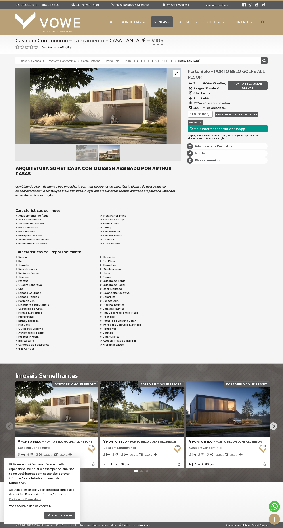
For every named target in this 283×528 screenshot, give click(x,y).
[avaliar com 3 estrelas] (27, 47)
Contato (242, 22)
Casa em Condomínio (41, 40)
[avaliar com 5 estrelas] (36, 47)
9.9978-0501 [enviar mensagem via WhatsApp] (87, 5)
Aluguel (188, 22)
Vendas (162, 22)
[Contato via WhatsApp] (274, 506)
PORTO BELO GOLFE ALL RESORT (226, 74)
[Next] (273, 426)
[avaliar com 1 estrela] (17, 47)
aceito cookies (59, 515)
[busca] (262, 21)
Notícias (215, 22)
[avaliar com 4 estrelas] (31, 47)
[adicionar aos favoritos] (92, 464)
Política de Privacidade (136, 525)
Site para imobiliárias (237, 525)
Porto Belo (199, 71)
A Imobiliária (133, 22)
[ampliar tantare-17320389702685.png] (91, 106)
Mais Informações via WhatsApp (217, 128)
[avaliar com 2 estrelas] (22, 47)
